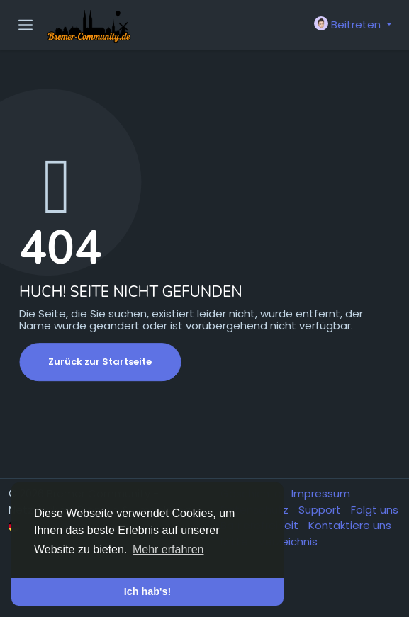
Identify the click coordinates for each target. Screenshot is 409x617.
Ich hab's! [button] (148, 591)
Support (321, 509)
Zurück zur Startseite (100, 361)
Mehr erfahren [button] (168, 549)
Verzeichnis (288, 541)
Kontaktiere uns (349, 525)
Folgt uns (374, 509)
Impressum (320, 493)
